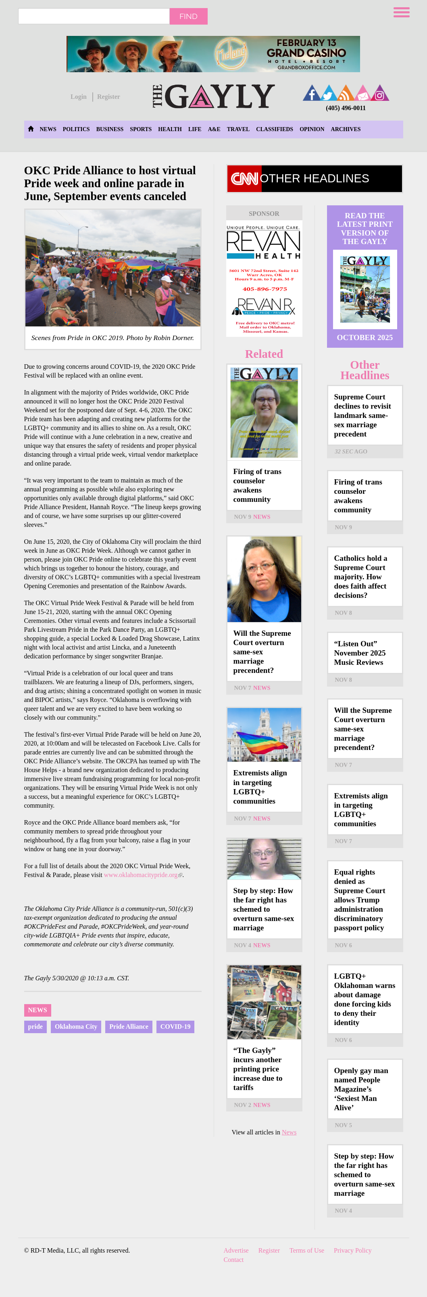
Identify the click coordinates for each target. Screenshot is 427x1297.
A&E (214, 129)
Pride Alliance (128, 1026)
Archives (346, 129)
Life (195, 129)
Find (188, 16)
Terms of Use (307, 1250)
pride (35, 1026)
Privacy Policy (353, 1250)
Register (108, 96)
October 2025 (365, 337)
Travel (238, 129)
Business (110, 129)
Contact (234, 1259)
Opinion (312, 129)
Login (79, 96)
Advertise (236, 1250)
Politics (76, 129)
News (48, 129)
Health (170, 129)
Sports (141, 129)
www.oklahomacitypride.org (143, 874)
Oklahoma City (76, 1026)
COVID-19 (175, 1026)
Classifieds (274, 129)
